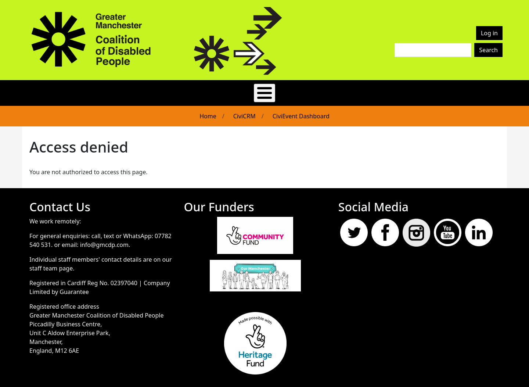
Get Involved (201, 90)
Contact (357, 90)
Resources (316, 90)
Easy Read (111, 90)
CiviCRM (244, 111)
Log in (489, 33)
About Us (154, 90)
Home (207, 111)
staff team (43, 263)
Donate (421, 90)
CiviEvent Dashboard (301, 111)
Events (276, 90)
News (243, 90)
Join (389, 90)
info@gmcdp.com (104, 240)
